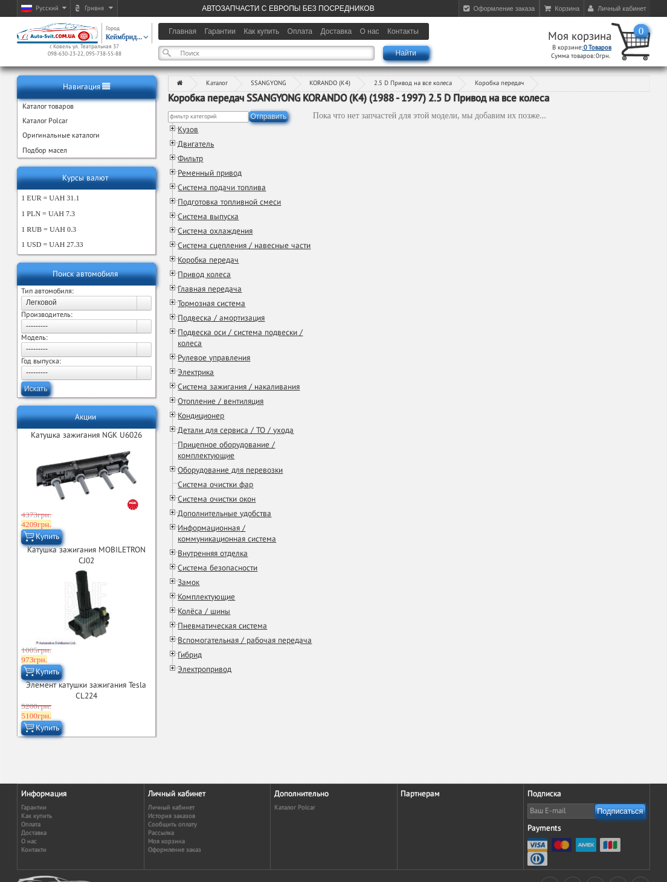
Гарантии (34, 807)
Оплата (30, 824)
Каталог (217, 83)
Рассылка (161, 833)
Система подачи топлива (222, 188)
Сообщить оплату (172, 824)
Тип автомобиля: (47, 291)
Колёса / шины (204, 611)
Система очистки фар (215, 485)
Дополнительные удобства (224, 514)
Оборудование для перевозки (230, 470)
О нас (29, 841)
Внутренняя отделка (213, 553)
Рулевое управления (214, 358)
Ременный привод (210, 173)
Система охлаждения (215, 231)
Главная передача (210, 289)
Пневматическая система (222, 626)
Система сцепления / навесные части (244, 246)
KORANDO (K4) (329, 83)
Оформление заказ (174, 850)
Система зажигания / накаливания (239, 387)
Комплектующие (206, 597)
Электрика (196, 372)
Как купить (36, 816)
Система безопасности (217, 568)
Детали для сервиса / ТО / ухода (236, 430)
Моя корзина (579, 36)
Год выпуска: (41, 361)
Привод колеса (204, 275)
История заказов (171, 816)
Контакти (34, 850)
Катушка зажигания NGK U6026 (86, 435)
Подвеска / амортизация (221, 318)
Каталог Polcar (294, 807)
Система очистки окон (217, 499)
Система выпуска (208, 217)
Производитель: (46, 314)
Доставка (34, 833)
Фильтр (190, 159)
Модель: (34, 337)
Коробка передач (499, 83)
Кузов (188, 130)
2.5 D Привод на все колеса (413, 83)
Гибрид (190, 655)
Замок (188, 582)
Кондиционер (201, 416)
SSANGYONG (268, 83)
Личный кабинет (171, 807)
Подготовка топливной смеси (229, 202)
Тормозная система (211, 303)
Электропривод (204, 669)
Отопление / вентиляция (220, 401)
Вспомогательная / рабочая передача (245, 640)
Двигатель (196, 144)
